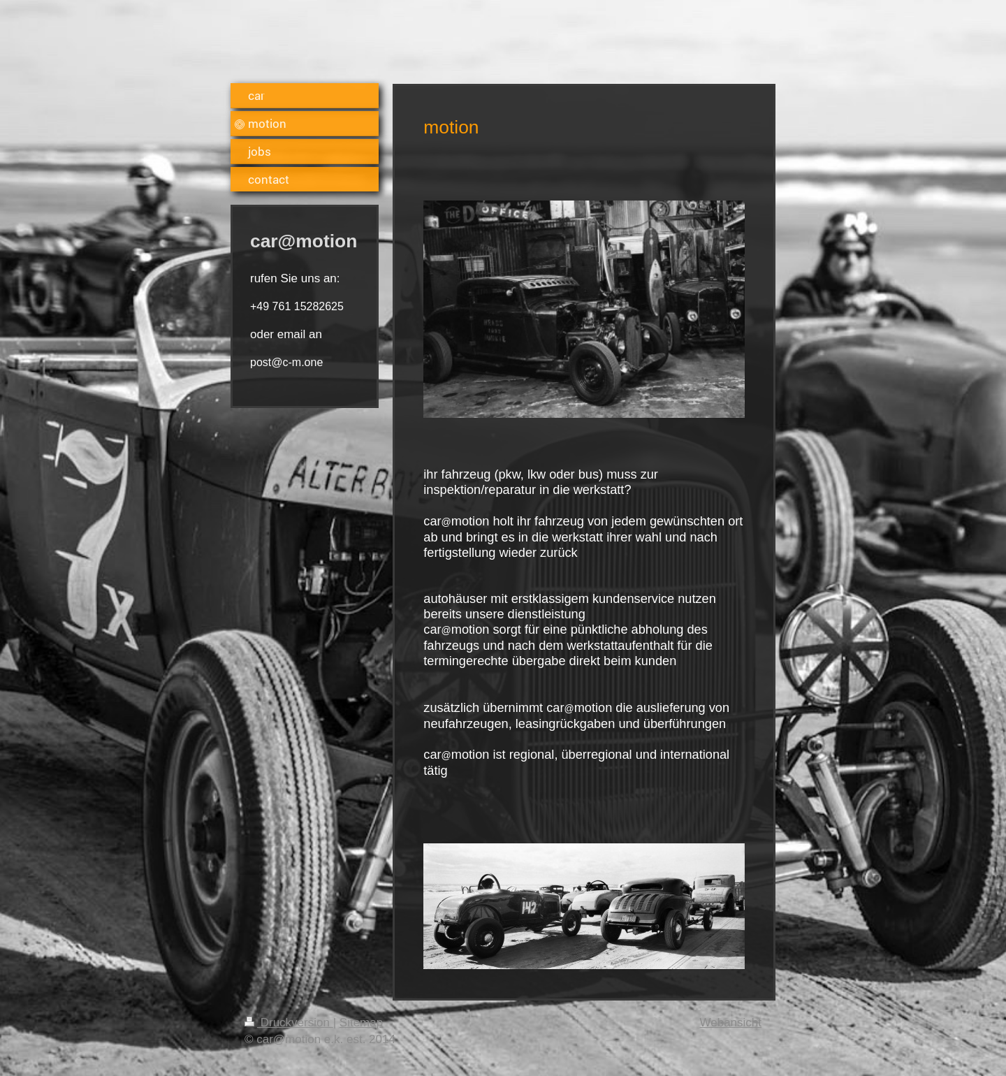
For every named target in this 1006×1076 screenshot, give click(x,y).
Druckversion (289, 1022)
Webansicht (730, 1022)
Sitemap (361, 1022)
